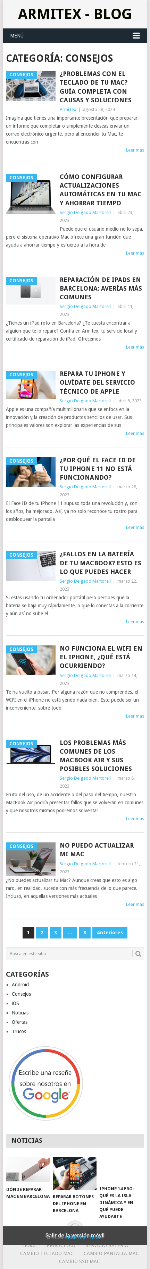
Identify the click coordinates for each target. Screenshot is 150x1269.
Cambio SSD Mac (79, 1261)
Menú (17, 35)
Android (20, 984)
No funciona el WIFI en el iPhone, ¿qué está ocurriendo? (101, 657)
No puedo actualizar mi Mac (97, 850)
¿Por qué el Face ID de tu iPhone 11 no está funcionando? (98, 468)
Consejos (21, 994)
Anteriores (110, 932)
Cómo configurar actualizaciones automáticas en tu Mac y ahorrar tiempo (101, 190)
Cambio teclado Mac (47, 1253)
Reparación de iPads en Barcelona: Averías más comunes (101, 288)
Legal (29, 1245)
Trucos (19, 1031)
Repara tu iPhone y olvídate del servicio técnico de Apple (97, 382)
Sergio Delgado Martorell (85, 212)
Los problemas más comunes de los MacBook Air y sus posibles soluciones (96, 756)
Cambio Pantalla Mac (111, 1253)
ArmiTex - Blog (75, 14)
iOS (15, 1003)
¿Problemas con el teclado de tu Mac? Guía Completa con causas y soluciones (96, 87)
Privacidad (61, 1245)
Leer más (135, 150)
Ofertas (19, 1022)
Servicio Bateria (106, 1245)
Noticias (20, 1012)
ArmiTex (68, 109)
